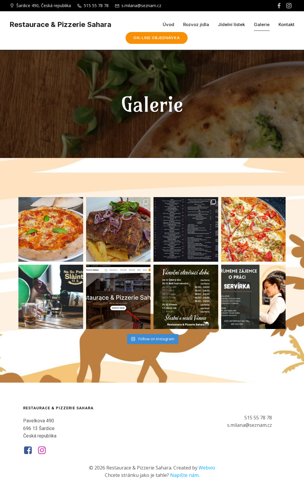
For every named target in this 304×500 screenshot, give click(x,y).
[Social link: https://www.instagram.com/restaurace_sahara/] (289, 5)
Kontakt (286, 24)
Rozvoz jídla (196, 24)
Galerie (262, 24)
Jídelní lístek (231, 24)
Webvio (207, 467)
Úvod (168, 24)
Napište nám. (185, 475)
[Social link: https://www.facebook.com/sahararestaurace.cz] (280, 5)
